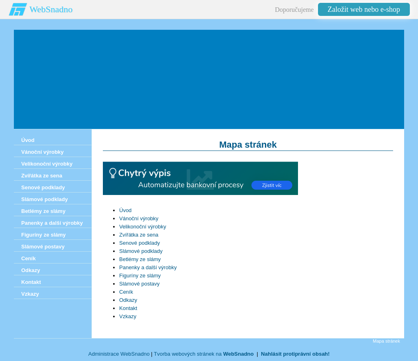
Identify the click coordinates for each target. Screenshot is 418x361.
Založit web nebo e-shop (364, 9)
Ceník (126, 292)
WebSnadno (51, 9)
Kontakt (128, 308)
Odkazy (128, 300)
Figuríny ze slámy (140, 275)
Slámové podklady (140, 251)
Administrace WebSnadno (118, 354)
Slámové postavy (139, 284)
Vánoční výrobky (138, 218)
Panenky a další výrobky (148, 267)
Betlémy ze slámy (140, 259)
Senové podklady (139, 243)
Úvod (125, 210)
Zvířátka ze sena (138, 235)
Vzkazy (127, 316)
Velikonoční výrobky (142, 227)
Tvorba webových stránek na (204, 354)
